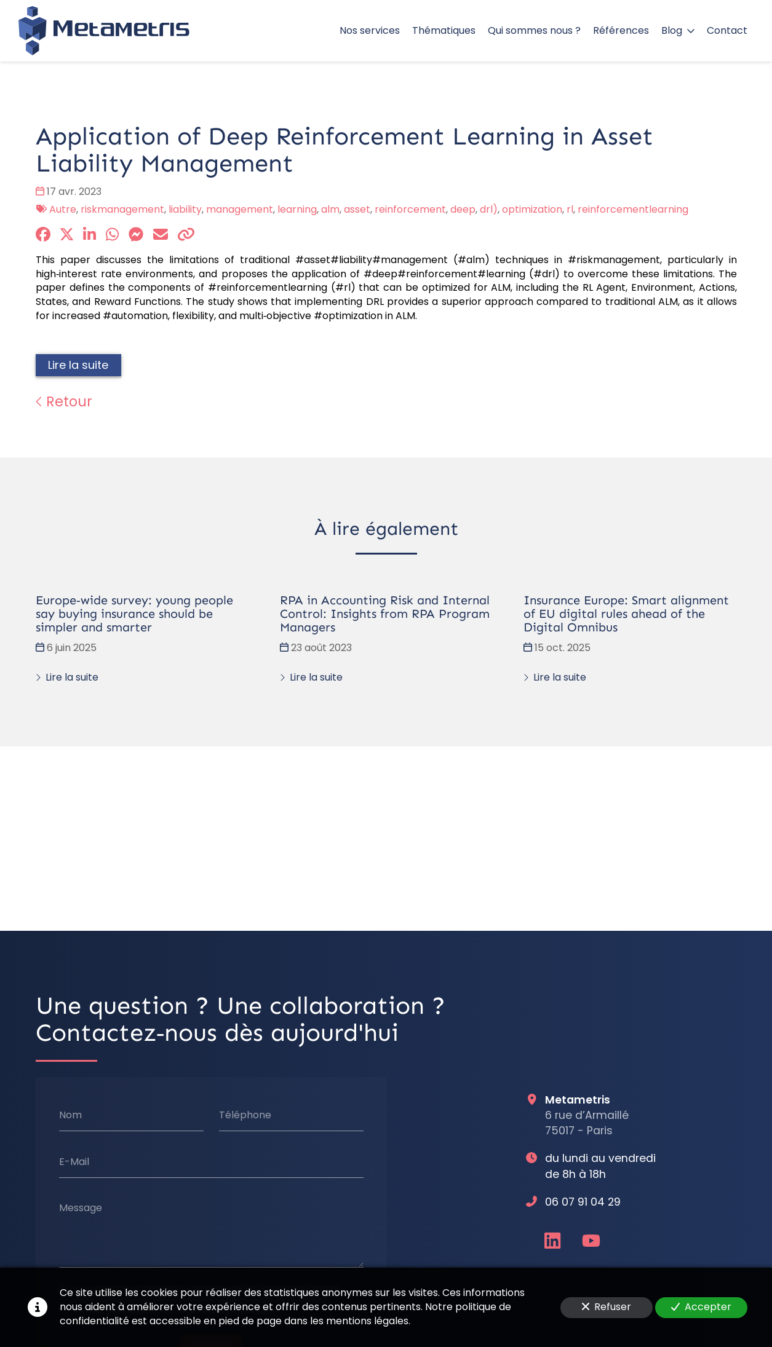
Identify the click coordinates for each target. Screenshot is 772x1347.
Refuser (606, 1307)
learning (297, 209)
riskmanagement (122, 209)
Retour (64, 401)
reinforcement (410, 209)
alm (330, 209)
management (239, 209)
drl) (489, 209)
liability (185, 209)
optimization (532, 209)
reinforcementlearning (633, 209)
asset (357, 209)
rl (570, 209)
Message (79, 1208)
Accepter (701, 1307)
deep (463, 209)
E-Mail (73, 1162)
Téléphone (244, 1115)
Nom (69, 1115)
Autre (62, 209)
